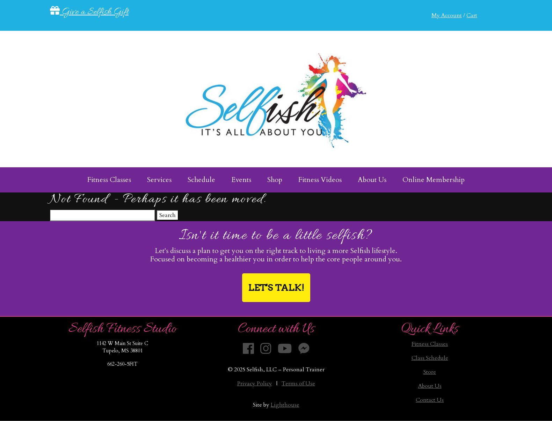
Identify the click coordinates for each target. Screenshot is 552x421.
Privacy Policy (254, 383)
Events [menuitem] (241, 179)
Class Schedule (430, 358)
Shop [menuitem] (274, 179)
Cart (471, 15)
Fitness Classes (430, 344)
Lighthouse (285, 405)
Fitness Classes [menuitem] (109, 179)
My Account (446, 15)
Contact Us (430, 400)
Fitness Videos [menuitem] (320, 179)
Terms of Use (298, 383)
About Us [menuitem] (372, 179)
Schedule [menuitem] (201, 179)
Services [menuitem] (159, 179)
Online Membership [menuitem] (433, 179)
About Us (430, 386)
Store (429, 372)
